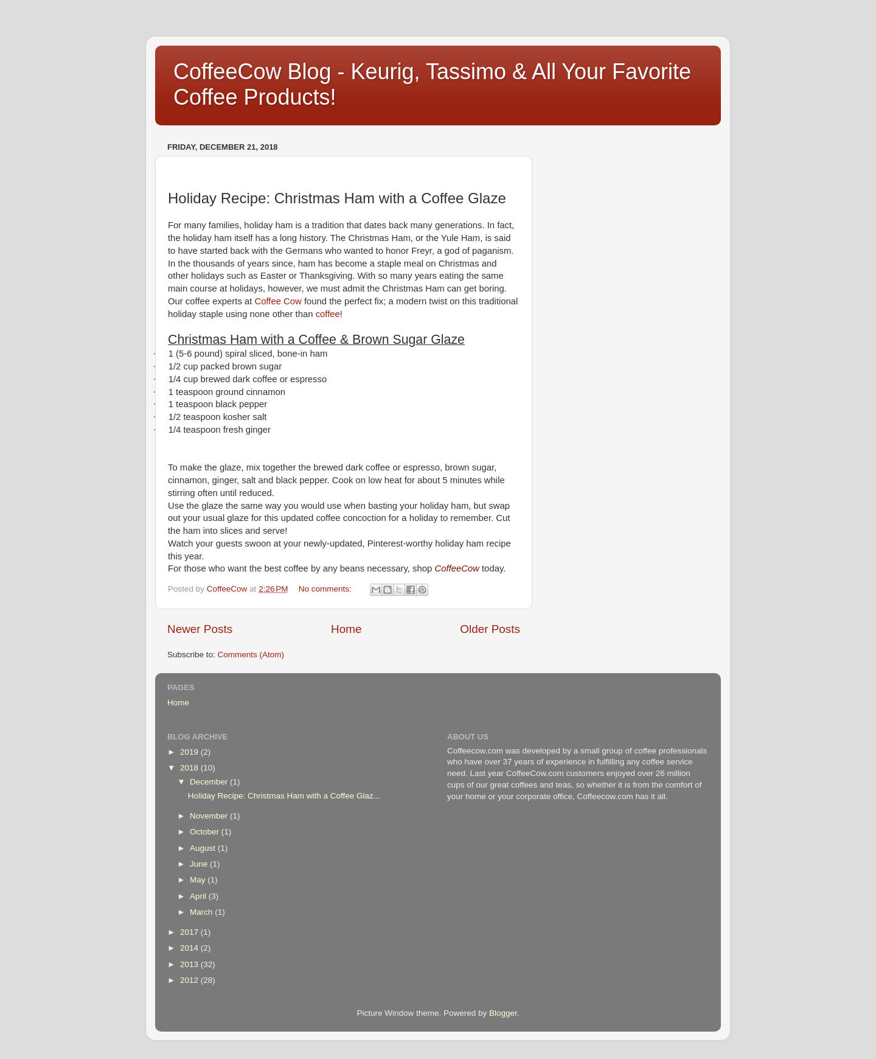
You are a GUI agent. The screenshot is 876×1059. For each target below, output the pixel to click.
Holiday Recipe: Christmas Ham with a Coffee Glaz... (284, 795)
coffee (328, 314)
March (202, 912)
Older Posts (490, 629)
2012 (190, 980)
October (205, 831)
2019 (190, 752)
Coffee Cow (277, 301)
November (210, 815)
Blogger (503, 1013)
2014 (190, 947)
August (204, 848)
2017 (190, 932)
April (199, 896)
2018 (190, 767)
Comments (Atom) (251, 654)
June (200, 864)
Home (346, 629)
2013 (190, 964)
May (198, 879)
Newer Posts (199, 629)
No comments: (326, 588)
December (210, 781)
